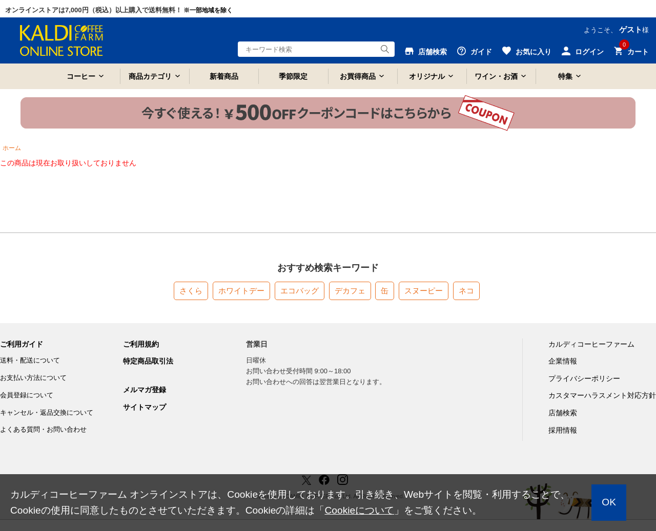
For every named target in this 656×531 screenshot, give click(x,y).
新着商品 (224, 76)
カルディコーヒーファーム (591, 344)
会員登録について (26, 395)
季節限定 (293, 76)
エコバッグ (299, 290)
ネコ (466, 290)
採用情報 (562, 430)
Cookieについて (359, 510)
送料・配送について (30, 360)
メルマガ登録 (144, 390)
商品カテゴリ (150, 76)
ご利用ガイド (21, 344)
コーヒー (81, 76)
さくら (190, 290)
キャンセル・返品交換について (46, 412)
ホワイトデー (241, 290)
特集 (565, 76)
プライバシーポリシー (584, 378)
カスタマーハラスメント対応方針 (602, 395)
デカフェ (350, 290)
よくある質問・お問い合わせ (43, 429)
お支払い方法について (33, 377)
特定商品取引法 (148, 361)
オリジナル (427, 76)
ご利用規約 (141, 344)
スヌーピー (423, 290)
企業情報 (562, 361)
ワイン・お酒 (496, 76)
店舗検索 (562, 413)
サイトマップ (144, 407)
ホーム (12, 148)
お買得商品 (358, 76)
